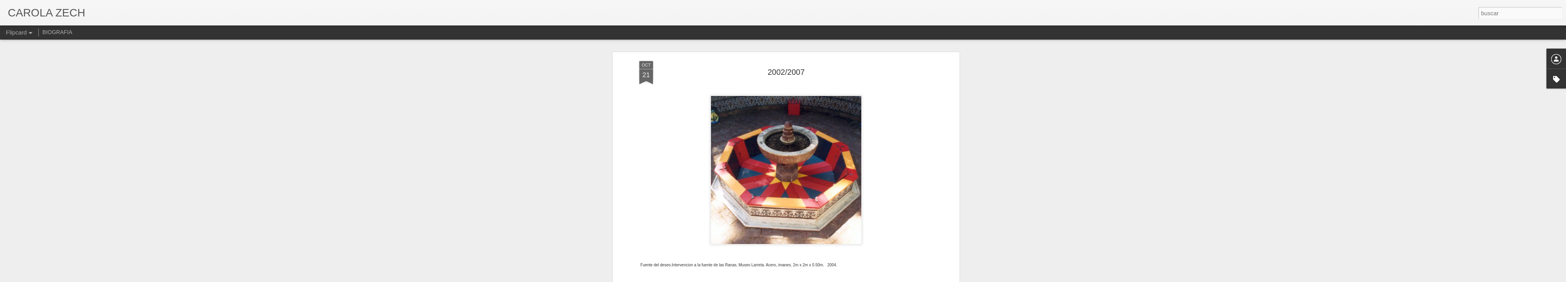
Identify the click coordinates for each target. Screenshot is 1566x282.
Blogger (813, 277)
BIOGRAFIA (57, 32)
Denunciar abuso (839, 277)
